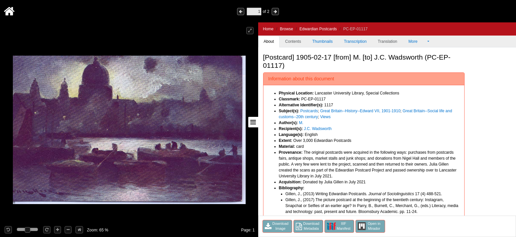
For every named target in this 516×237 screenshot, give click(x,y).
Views (325, 117)
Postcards (309, 111)
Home (268, 29)
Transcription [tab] (355, 41)
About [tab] (269, 41)
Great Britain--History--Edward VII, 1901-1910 (360, 111)
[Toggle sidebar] (253, 122)
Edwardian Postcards (318, 29)
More (417, 41)
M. (301, 122)
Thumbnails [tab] (322, 41)
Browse (286, 29)
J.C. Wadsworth (318, 128)
